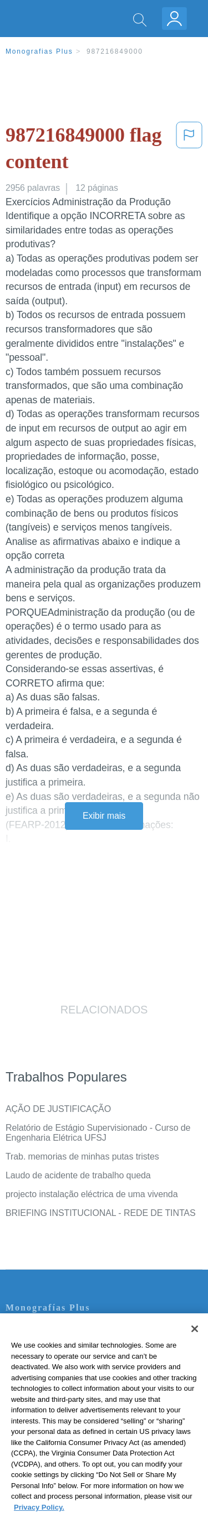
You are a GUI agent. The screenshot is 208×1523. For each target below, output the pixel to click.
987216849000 (115, 51)
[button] (189, 151)
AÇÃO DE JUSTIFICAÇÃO (58, 1109)
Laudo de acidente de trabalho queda (78, 1175)
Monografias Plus (39, 51)
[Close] (194, 1345)
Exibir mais (104, 815)
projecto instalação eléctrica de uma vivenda (91, 1194)
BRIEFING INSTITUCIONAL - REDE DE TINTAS (101, 1213)
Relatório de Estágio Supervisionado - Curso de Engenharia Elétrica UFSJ (98, 1132)
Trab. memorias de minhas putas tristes (82, 1156)
